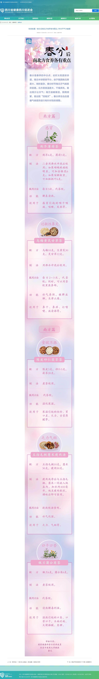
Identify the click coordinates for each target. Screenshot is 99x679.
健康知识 (20, 22)
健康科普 (14, 22)
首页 (10, 22)
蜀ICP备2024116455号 (24, 676)
